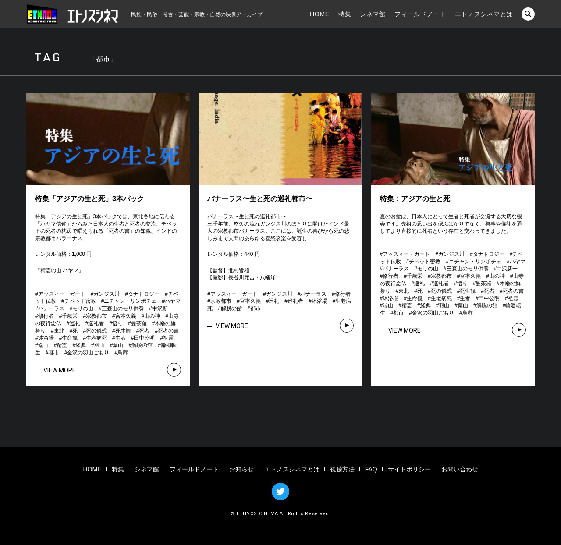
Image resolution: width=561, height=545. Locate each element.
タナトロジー (144, 294)
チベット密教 (80, 301)
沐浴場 (46, 338)
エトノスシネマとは (484, 14)
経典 (80, 345)
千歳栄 (70, 316)
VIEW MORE (59, 370)
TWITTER (280, 491)
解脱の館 (142, 345)
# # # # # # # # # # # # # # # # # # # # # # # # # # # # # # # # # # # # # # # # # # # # (110, 323)
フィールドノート (420, 14)
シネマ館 (373, 14)
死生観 (123, 331)
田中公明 (144, 338)
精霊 (62, 345)
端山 (43, 345)
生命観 (70, 338)
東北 (59, 331)
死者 (144, 331)
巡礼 (75, 323)
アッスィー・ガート (61, 294)
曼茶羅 (139, 323)
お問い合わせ (459, 469)
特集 (344, 14)
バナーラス (51, 308)
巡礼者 (96, 323)
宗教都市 (96, 316)
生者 (120, 338)
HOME (320, 14)
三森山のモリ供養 (123, 308)
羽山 (99, 345)
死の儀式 (96, 331)
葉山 (118, 345)
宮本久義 (125, 316)
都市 (54, 353)
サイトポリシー (409, 469)
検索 (528, 14)
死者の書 (168, 331)
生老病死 (96, 338)
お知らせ (241, 469)
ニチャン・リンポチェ (130, 301)
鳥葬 (122, 353)
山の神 (152, 316)
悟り (117, 323)
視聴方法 (342, 469)
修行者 (46, 316)
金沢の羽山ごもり (88, 353)
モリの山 (82, 308)
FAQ (371, 469)
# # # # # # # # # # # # (281, 301)
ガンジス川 (106, 294)
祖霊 (168, 338)
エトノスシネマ (72, 14)
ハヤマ (173, 301)
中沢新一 (162, 308)
